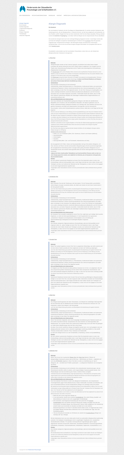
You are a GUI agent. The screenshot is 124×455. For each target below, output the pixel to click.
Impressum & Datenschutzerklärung (75, 15)
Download (52, 15)
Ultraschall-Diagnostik (24, 35)
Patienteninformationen (39, 15)
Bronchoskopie (22, 25)
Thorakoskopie (22, 33)
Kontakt (59, 15)
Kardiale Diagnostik (24, 27)
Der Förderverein (24, 15)
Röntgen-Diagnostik (24, 32)
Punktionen (22, 30)
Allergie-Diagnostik (24, 23)
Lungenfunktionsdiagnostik (25, 28)
